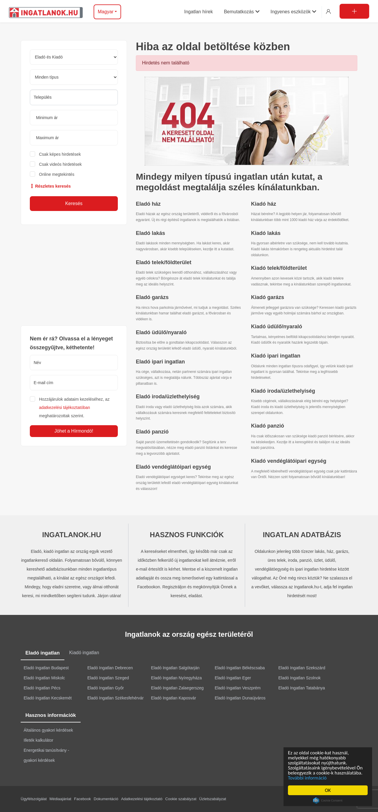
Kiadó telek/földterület (279, 268)
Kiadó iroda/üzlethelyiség (283, 391)
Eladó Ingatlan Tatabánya (301, 688)
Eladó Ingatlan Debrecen (110, 667)
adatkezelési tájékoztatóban (64, 407)
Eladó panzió (152, 432)
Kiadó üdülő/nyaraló (276, 326)
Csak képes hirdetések (60, 154)
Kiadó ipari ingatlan (275, 356)
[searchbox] (74, 97)
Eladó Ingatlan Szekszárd (301, 667)
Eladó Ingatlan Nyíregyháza (176, 677)
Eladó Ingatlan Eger (233, 677)
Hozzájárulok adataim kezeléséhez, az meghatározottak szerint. (74, 407)
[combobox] (74, 97)
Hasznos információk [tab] (50, 715)
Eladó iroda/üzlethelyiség (168, 396)
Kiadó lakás (266, 233)
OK (329, 790)
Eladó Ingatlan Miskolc (44, 677)
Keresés (74, 203)
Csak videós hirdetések (60, 164)
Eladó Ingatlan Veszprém (238, 688)
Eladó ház (148, 204)
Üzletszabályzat (212, 799)
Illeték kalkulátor (38, 740)
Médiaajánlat (60, 799)
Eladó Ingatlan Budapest (46, 667)
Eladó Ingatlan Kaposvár (173, 698)
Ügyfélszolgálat (34, 799)
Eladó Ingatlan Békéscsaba (240, 667)
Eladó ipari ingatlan (160, 362)
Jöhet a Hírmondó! (73, 430)
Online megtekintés (56, 174)
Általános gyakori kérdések (48, 730)
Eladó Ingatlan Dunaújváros (240, 698)
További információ (308, 778)
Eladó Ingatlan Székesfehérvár (115, 698)
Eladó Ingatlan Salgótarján (175, 667)
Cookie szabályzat (181, 799)
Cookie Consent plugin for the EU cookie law (328, 800)
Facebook (82, 799)
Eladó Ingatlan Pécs (42, 688)
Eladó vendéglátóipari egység (173, 467)
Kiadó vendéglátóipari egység (288, 461)
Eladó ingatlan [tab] (42, 653)
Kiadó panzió (267, 426)
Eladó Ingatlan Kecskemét (48, 698)
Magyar (105, 11)
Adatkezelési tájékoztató (141, 799)
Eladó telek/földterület (163, 262)
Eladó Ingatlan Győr (105, 688)
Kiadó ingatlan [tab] (84, 652)
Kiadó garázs (267, 297)
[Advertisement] (74, 275)
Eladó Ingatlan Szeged (108, 677)
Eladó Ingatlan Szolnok (299, 677)
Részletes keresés (50, 186)
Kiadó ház (263, 204)
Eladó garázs (152, 297)
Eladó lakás (150, 233)
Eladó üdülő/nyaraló (161, 332)
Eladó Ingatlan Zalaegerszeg (177, 688)
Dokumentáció (106, 799)
